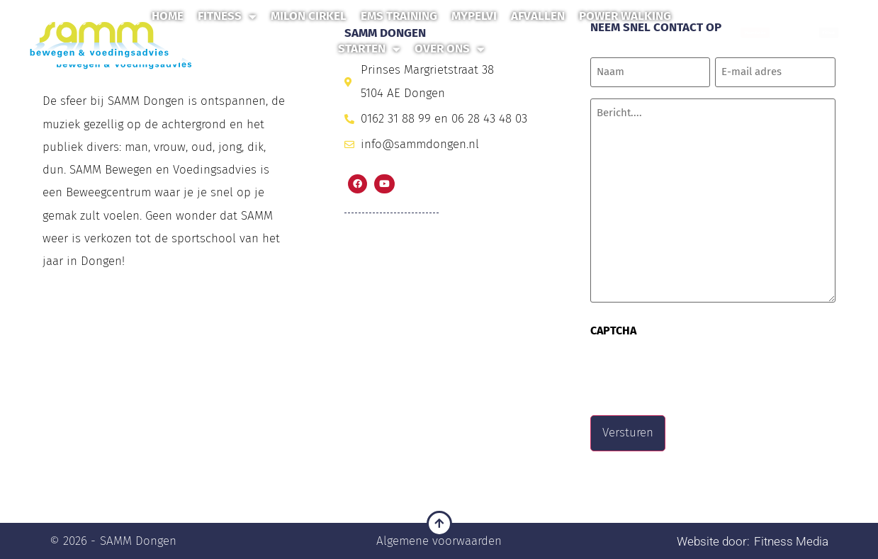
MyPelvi (474, 16)
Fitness (227, 17)
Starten (369, 49)
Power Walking (625, 16)
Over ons (450, 49)
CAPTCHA (613, 330)
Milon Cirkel (309, 16)
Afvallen (538, 16)
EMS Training (399, 16)
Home (168, 16)
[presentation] (698, 371)
